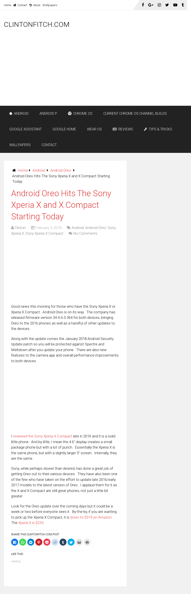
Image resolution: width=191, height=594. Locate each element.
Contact (20, 5)
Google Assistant (25, 129)
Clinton (20, 227)
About (34, 5)
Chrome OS (80, 113)
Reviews (123, 129)
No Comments (85, 233)
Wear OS (94, 129)
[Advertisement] (118, 73)
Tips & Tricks (158, 129)
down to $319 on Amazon (91, 517)
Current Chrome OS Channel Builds (135, 113)
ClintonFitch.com (37, 24)
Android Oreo (60, 170)
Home (7, 5)
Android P (48, 113)
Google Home (64, 129)
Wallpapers (50, 5)
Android (19, 113)
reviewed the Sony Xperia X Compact (42, 436)
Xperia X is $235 (30, 523)
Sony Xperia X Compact (44, 233)
